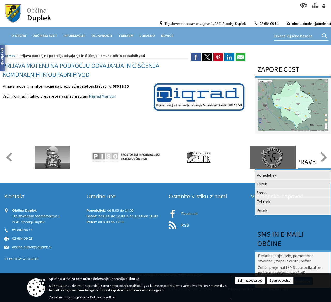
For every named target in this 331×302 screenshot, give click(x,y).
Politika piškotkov (102, 297)
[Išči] (324, 36)
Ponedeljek (266, 175)
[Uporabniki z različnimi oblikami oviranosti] (304, 5)
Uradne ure (101, 196)
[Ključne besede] (301, 36)
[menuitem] (19, 36)
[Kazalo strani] (315, 5)
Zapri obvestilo (280, 280)
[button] (8, 157)
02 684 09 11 (269, 23)
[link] (196, 57)
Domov (9, 55)
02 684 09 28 (22, 239)
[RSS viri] (207, 223)
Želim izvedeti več (250, 280)
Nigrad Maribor (102, 96)
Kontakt (14, 196)
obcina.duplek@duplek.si (311, 23)
